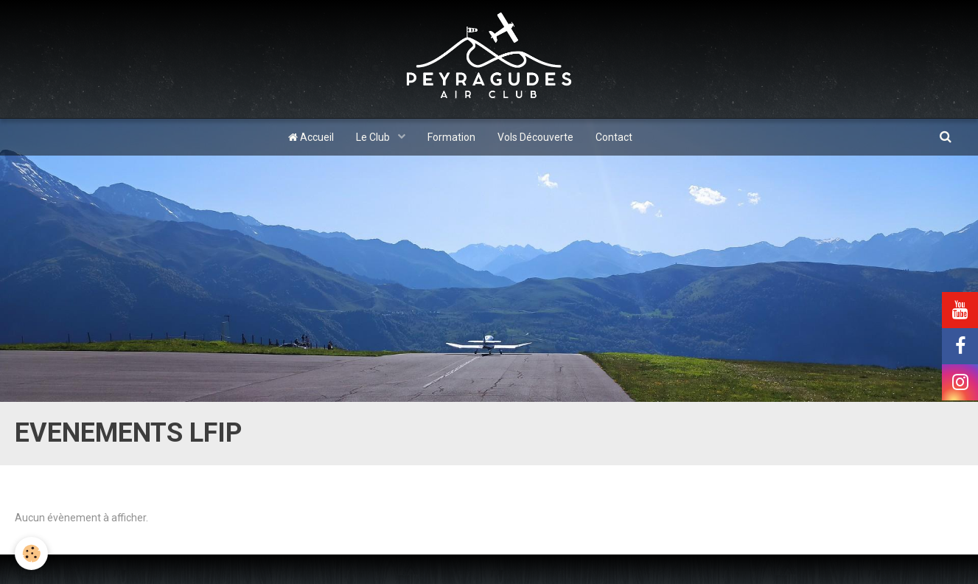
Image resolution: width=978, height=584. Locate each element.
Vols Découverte (535, 137)
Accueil (311, 137)
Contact (613, 137)
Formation (451, 137)
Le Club (374, 137)
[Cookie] (31, 553)
